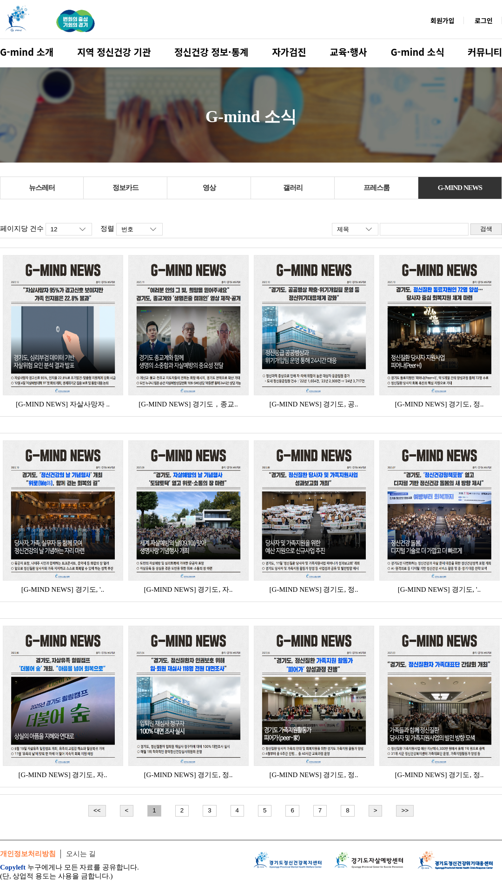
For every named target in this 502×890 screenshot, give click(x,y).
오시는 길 (81, 853)
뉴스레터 (42, 187)
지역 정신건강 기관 (114, 52)
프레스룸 (376, 187)
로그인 (484, 20)
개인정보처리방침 (28, 853)
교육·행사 (348, 52)
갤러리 (293, 187)
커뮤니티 (485, 52)
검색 (486, 228)
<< (97, 810)
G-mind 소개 (26, 52)
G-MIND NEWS (460, 187)
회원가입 (442, 20)
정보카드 (125, 187)
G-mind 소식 (417, 52)
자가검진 (289, 52)
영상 (209, 187)
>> (405, 810)
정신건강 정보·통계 (211, 52)
